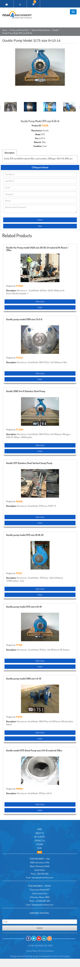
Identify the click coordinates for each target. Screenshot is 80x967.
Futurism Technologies (61, 956)
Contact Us (39, 840)
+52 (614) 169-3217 (43, 901)
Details (40, 307)
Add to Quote (39, 301)
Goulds (55, 30)
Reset (40, 226)
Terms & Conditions (46, 951)
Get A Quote (39, 837)
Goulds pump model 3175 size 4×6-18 (24, 607)
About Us (39, 833)
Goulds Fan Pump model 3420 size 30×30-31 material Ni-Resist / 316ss (37, 249)
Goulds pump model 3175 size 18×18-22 (24, 535)
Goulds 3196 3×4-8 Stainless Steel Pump (25, 391)
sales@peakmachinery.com (42, 877)
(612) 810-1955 (42, 873)
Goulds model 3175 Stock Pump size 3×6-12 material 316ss (34, 750)
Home (4, 30)
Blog (39, 848)
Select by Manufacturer (40, 30)
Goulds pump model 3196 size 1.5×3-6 (24, 319)
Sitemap (39, 844)
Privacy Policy (31, 951)
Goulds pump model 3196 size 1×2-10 (23, 678)
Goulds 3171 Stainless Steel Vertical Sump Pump (29, 463)
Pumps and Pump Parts (19, 30)
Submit (40, 220)
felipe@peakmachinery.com (42, 904)
